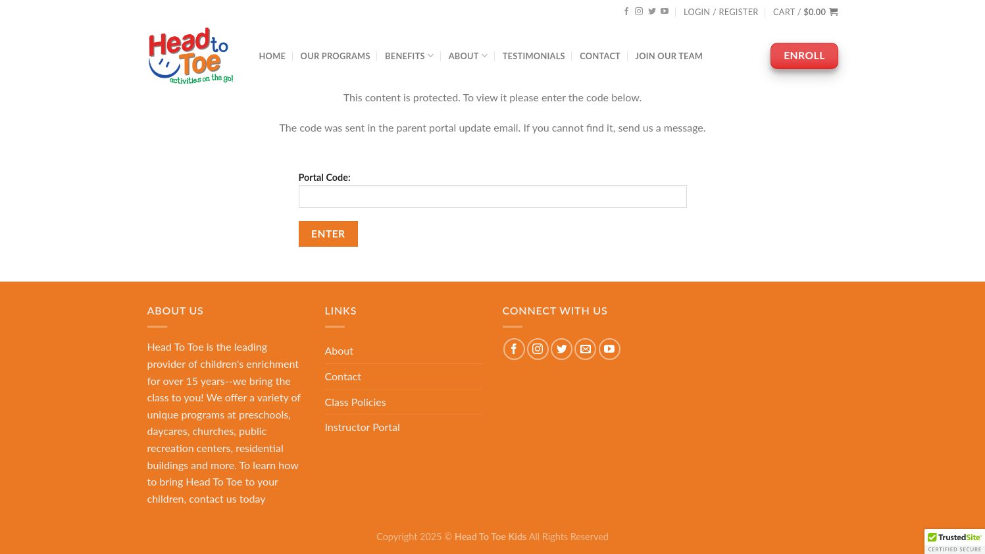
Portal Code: (493, 190)
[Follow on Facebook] (626, 11)
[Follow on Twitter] (652, 11)
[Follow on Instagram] (639, 11)
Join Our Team (669, 56)
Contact (600, 56)
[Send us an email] (585, 349)
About (468, 55)
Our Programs (335, 56)
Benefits (409, 55)
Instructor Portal (362, 426)
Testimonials (534, 56)
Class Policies (355, 401)
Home (272, 56)
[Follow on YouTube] (665, 11)
